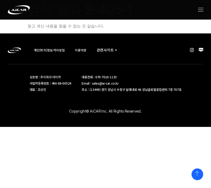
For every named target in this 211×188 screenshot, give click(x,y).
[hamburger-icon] (200, 10)
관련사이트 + (108, 49)
